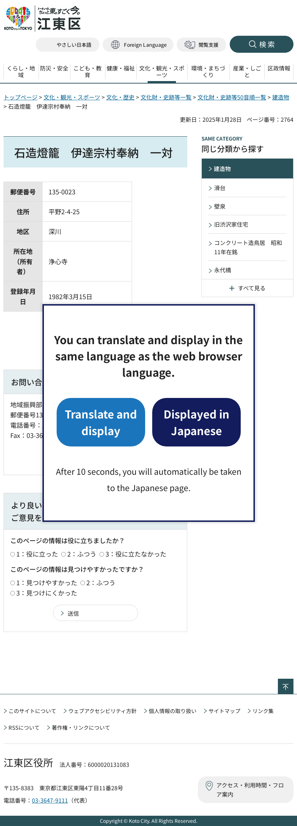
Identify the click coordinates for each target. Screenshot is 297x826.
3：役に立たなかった (135, 553)
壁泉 (219, 206)
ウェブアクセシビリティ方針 (102, 710)
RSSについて (24, 727)
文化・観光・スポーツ (72, 97)
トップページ (21, 97)
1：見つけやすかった (46, 582)
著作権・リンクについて (81, 727)
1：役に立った (37, 553)
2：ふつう (81, 553)
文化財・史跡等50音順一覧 (232, 97)
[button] (138, 45)
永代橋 (222, 270)
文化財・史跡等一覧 (166, 97)
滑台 (219, 187)
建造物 (280, 97)
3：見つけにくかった (46, 592)
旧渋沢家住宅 (231, 224)
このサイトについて (32, 710)
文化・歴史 (120, 97)
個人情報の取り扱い (172, 710)
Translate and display (101, 422)
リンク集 (263, 710)
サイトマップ (224, 710)
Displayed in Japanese (196, 422)
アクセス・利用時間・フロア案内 (250, 789)
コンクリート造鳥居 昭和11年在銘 (248, 247)
